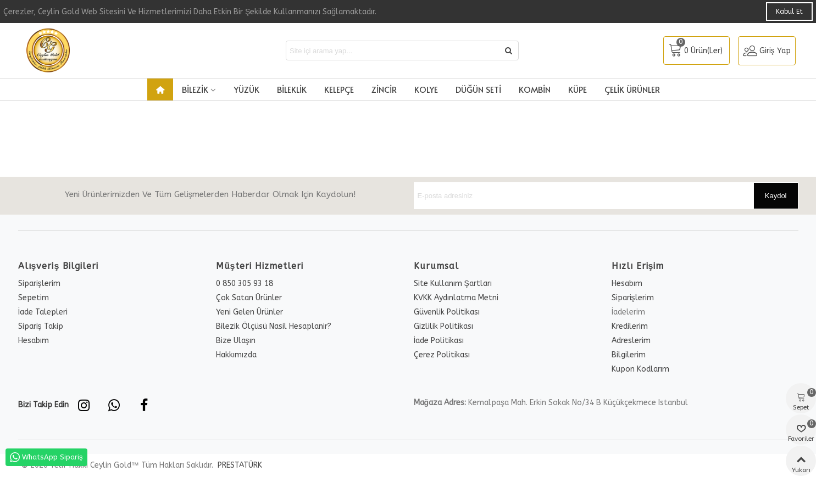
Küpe (577, 89)
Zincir (384, 89)
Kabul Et (789, 11)
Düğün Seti (478, 89)
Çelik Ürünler (632, 89)
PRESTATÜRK (238, 465)
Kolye (426, 89)
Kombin (535, 89)
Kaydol (776, 196)
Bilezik (195, 89)
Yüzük (246, 89)
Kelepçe (339, 89)
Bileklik (292, 89)
